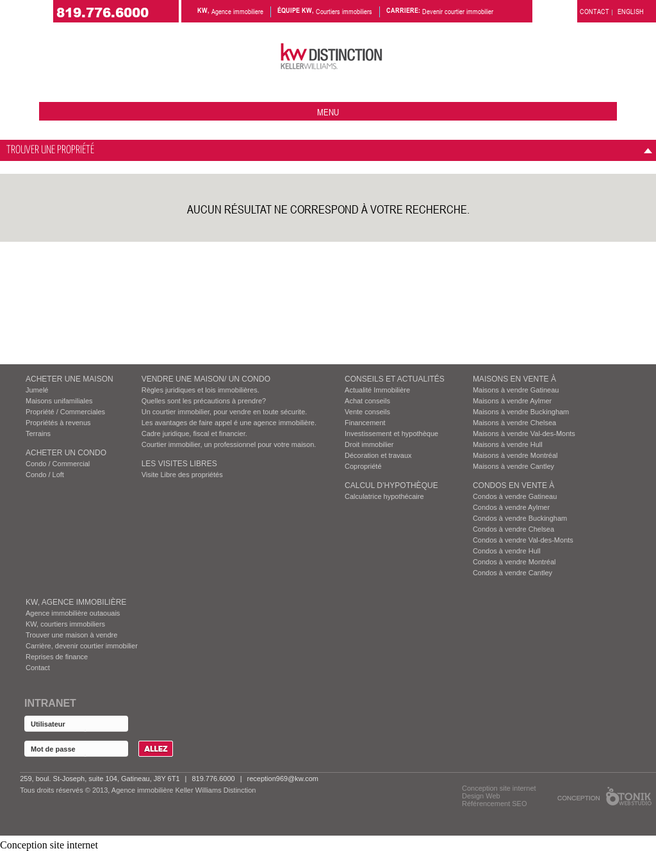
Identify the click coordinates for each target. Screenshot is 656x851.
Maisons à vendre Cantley (513, 466)
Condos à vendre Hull (507, 551)
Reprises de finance (57, 657)
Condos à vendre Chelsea (513, 529)
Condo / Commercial (58, 464)
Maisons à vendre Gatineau (516, 390)
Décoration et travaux (378, 455)
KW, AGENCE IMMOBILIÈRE (76, 602)
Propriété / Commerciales (65, 412)
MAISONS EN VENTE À (514, 379)
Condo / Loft (45, 474)
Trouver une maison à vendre (71, 635)
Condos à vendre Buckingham (520, 518)
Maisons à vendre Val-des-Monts (524, 433)
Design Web (481, 796)
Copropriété (363, 466)
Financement (365, 422)
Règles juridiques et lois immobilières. (200, 390)
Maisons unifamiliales (59, 401)
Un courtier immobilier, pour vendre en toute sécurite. (225, 412)
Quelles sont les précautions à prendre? (204, 401)
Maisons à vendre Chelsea (514, 422)
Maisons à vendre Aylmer (512, 401)
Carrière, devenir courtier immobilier (82, 646)
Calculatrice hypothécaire (384, 496)
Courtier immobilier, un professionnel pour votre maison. (229, 444)
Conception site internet (499, 788)
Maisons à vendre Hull (508, 444)
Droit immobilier (369, 444)
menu (328, 111)
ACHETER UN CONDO (66, 452)
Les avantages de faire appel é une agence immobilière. (229, 422)
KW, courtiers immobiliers (65, 624)
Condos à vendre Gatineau (515, 496)
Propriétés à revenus (58, 422)
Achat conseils (367, 401)
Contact (38, 667)
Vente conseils (367, 412)
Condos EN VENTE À (513, 485)
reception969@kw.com (282, 778)
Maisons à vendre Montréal (515, 455)
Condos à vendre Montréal (514, 562)
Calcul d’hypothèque (391, 485)
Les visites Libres (179, 463)
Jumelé (37, 390)
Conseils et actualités (395, 379)
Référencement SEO (494, 803)
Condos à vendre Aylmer (511, 507)
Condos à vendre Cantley (512, 573)
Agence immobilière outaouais (73, 613)
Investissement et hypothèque (391, 433)
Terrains (38, 433)
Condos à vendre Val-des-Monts (523, 540)
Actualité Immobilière (377, 390)
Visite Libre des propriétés (182, 474)
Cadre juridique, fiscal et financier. (194, 433)
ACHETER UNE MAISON (69, 379)
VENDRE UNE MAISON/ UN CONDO (206, 379)
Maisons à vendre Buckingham (521, 412)
